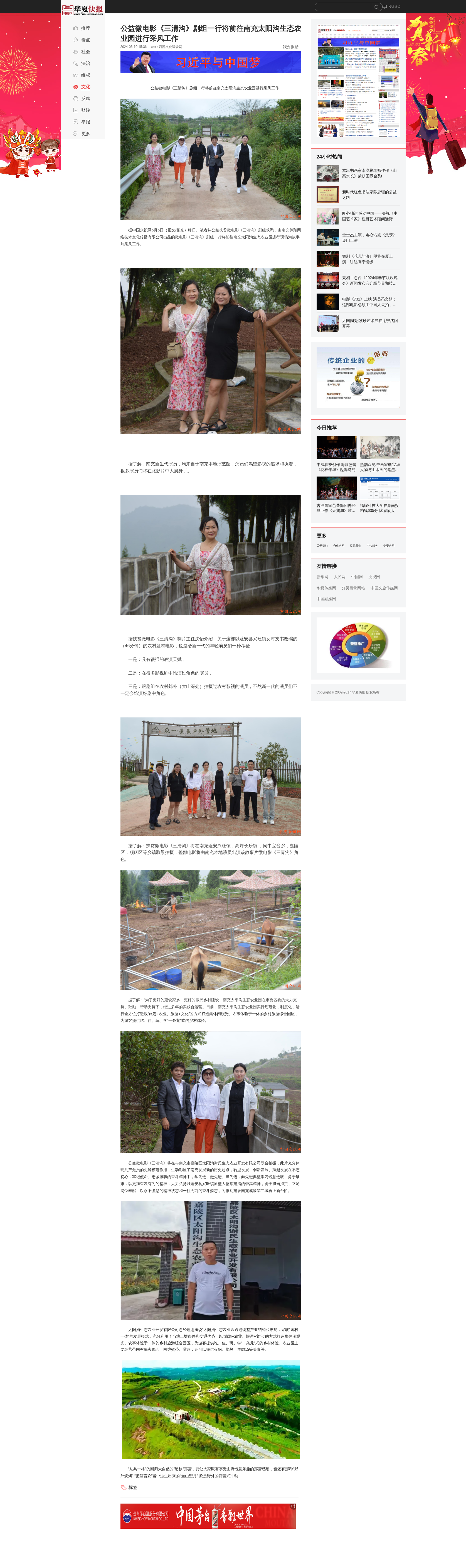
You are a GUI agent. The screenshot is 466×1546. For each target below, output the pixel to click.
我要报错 (291, 47)
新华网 (322, 577)
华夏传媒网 (326, 588)
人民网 (340, 577)
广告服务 (372, 545)
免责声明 (389, 545)
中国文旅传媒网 (384, 588)
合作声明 (338, 545)
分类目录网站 (353, 588)
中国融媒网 (326, 599)
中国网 (357, 577)
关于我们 (322, 545)
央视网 (374, 577)
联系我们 (355, 545)
